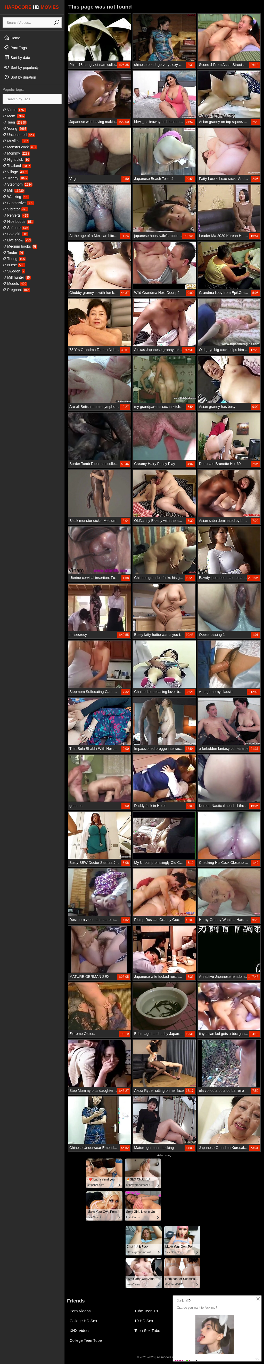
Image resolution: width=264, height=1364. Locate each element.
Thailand (17, 166)
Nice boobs (18, 221)
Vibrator (15, 209)
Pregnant (16, 290)
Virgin (14, 110)
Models (15, 283)
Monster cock (20, 147)
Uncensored (19, 135)
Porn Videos (80, 1311)
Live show (17, 240)
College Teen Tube (86, 1340)
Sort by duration (20, 77)
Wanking (16, 197)
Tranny (15, 178)
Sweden (14, 271)
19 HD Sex (143, 1321)
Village (15, 172)
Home (12, 38)
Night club (16, 159)
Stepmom (17, 184)
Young (15, 128)
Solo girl (15, 234)
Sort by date (17, 57)
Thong (14, 259)
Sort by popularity (21, 67)
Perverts (16, 215)
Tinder (13, 252)
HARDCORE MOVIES (32, 7)
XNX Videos (80, 1330)
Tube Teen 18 (146, 1311)
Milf (13, 190)
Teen (15, 122)
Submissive (18, 203)
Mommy (16, 153)
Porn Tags (15, 47)
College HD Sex (83, 1321)
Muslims (16, 141)
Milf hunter (17, 277)
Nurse (14, 265)
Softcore (16, 228)
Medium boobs (20, 246)
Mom (14, 116)
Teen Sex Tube (147, 1330)
